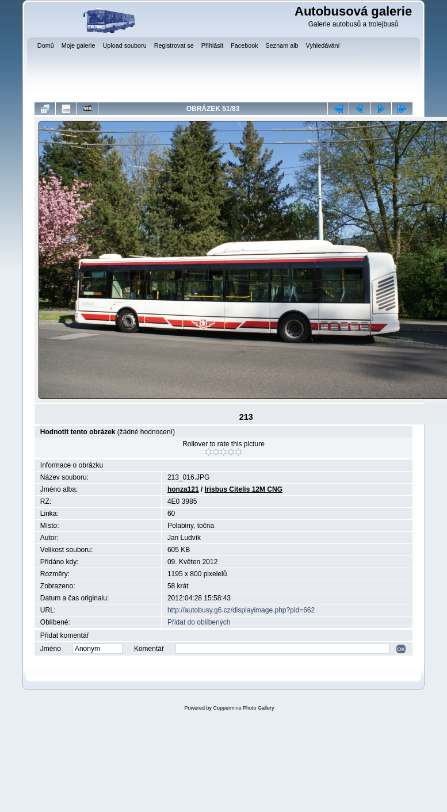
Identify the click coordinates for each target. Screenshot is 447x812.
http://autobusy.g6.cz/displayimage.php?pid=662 (241, 610)
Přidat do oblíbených (198, 622)
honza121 (183, 489)
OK (401, 649)
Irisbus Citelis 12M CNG (243, 489)
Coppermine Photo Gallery (243, 708)
